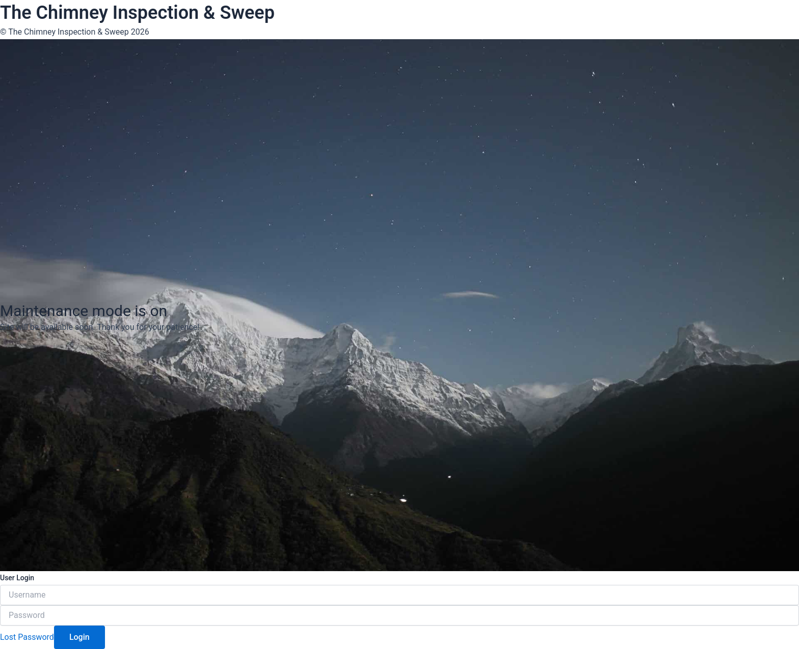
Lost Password (27, 637)
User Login (17, 578)
